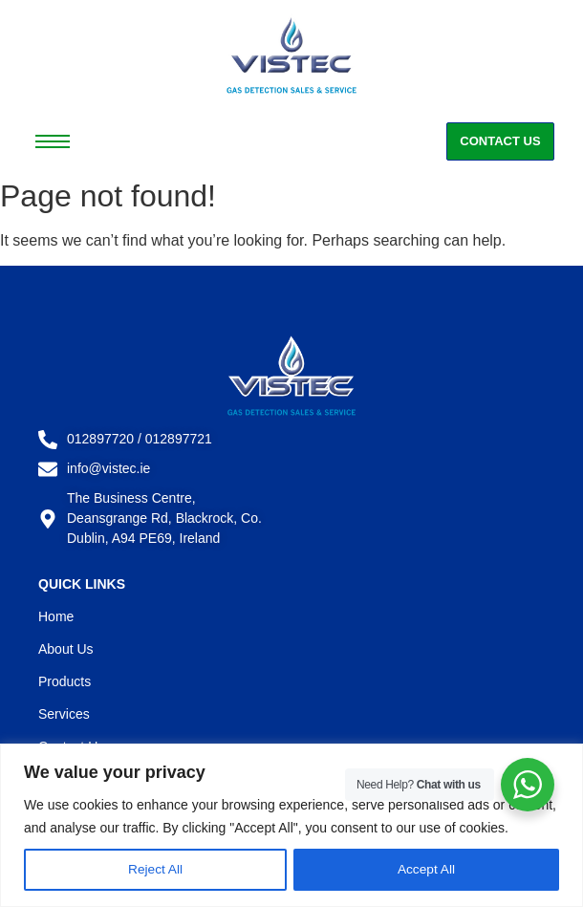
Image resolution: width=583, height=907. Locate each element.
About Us (66, 649)
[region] (291, 825)
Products (64, 681)
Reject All (155, 869)
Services (64, 714)
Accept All (426, 869)
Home (56, 616)
